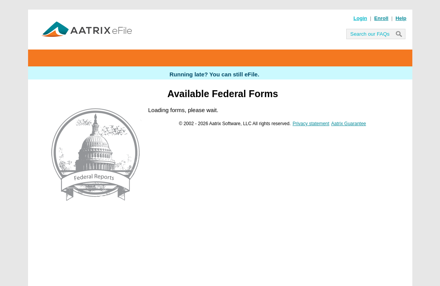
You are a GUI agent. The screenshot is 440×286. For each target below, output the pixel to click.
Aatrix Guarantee (348, 123)
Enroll (381, 18)
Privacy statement (310, 123)
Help (400, 18)
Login (360, 18)
